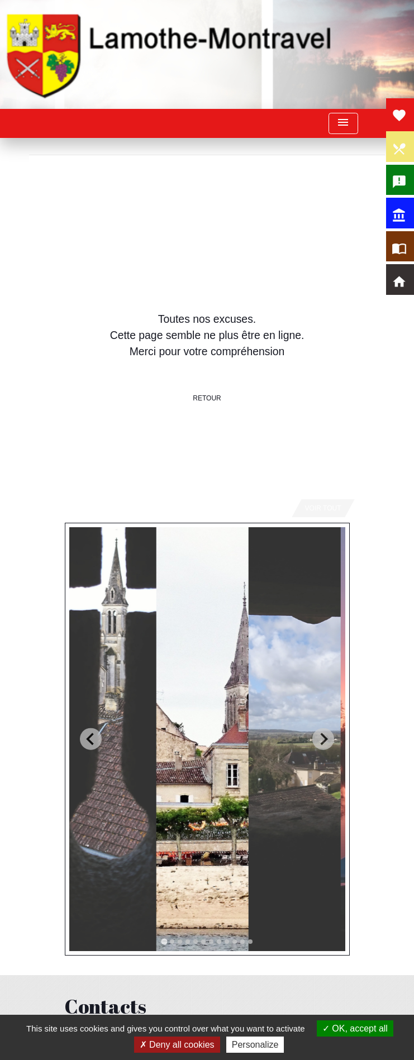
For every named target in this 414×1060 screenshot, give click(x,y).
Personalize (255, 1044)
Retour (207, 398)
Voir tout (323, 508)
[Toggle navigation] (343, 124)
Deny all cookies (177, 1044)
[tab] (164, 941)
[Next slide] (323, 739)
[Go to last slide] (91, 739)
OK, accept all (355, 1028)
